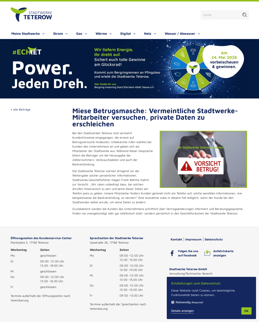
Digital (125, 33)
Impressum (193, 239)
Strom (58, 33)
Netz (147, 33)
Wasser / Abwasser (180, 33)
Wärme (101, 33)
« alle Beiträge (20, 109)
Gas (79, 33)
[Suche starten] (244, 15)
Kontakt (176, 239)
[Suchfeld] (221, 15)
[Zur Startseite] (31, 14)
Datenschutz (214, 239)
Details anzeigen (182, 310)
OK (246, 311)
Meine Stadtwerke (25, 33)
